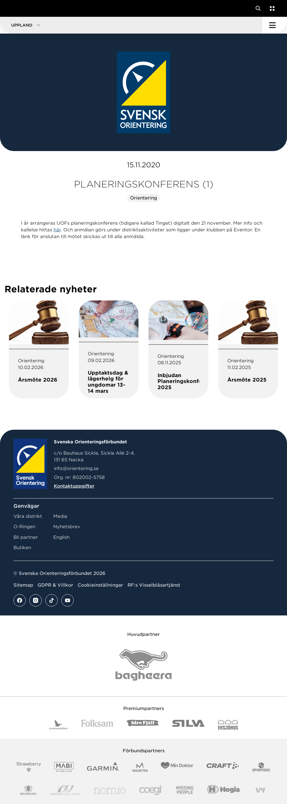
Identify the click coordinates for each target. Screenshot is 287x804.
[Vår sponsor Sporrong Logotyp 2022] (28, 790)
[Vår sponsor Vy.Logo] (260, 790)
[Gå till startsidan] (15, 8)
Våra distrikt (27, 516)
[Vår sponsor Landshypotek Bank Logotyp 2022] (58, 725)
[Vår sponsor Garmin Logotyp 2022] (103, 767)
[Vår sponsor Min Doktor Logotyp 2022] (177, 767)
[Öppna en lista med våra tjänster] (271, 8)
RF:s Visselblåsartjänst (154, 585)
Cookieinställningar (100, 585)
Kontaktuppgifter (74, 486)
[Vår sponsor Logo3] (150, 790)
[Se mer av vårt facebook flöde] (19, 600)
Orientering (143, 198)
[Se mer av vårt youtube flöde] (67, 600)
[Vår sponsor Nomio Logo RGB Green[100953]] (110, 790)
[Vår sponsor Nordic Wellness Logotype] (65, 790)
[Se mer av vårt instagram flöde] (35, 600)
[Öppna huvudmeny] (274, 25)
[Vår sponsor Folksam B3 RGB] (97, 725)
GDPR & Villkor (55, 585)
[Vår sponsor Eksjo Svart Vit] (228, 725)
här (57, 229)
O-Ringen (24, 526)
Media (60, 516)
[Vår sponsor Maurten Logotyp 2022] (140, 767)
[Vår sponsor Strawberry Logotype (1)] (29, 767)
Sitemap (23, 585)
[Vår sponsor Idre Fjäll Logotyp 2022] (143, 725)
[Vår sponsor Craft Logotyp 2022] (223, 767)
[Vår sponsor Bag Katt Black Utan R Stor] (143, 665)
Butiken (22, 547)
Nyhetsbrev (66, 526)
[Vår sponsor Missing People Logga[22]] (185, 790)
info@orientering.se (76, 468)
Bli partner (25, 537)
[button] (131, 25)
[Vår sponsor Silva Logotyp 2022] (188, 725)
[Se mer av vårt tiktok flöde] (51, 600)
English (61, 537)
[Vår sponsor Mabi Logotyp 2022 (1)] (63, 767)
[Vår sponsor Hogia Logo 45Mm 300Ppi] (223, 790)
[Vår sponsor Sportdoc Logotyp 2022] (261, 767)
